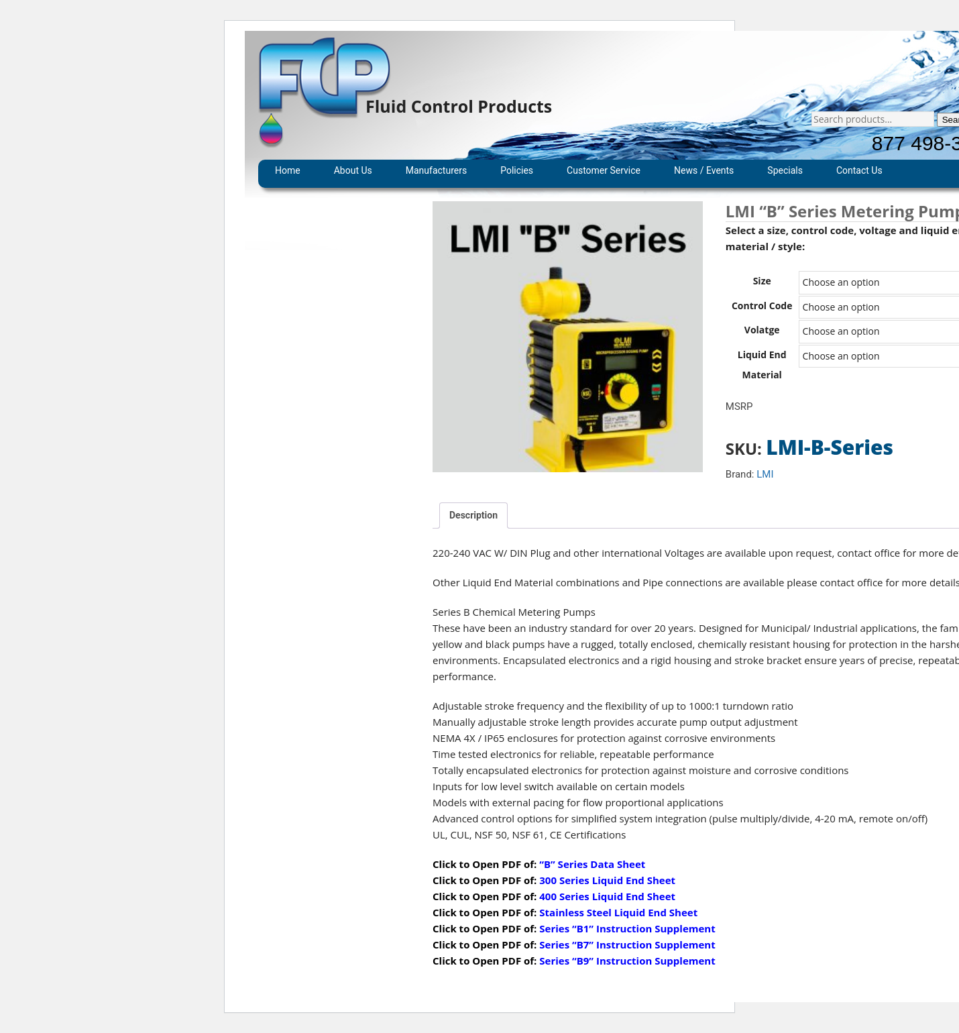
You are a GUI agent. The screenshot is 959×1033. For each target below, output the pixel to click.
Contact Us (859, 170)
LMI (764, 474)
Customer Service (603, 170)
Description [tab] (473, 515)
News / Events (704, 170)
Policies (516, 170)
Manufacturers (436, 170)
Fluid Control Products (458, 106)
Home (287, 170)
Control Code (762, 305)
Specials (785, 170)
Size (762, 280)
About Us (353, 170)
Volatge (762, 329)
